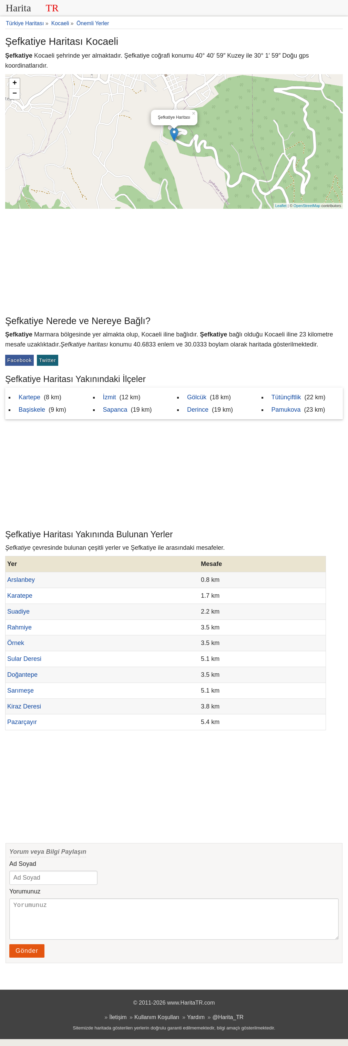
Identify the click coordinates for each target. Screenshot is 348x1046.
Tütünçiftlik (286, 397)
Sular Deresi (24, 658)
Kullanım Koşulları (156, 1024)
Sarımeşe (20, 690)
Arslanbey (21, 579)
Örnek (15, 642)
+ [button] (14, 83)
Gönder (27, 957)
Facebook (19, 360)
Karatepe (19, 595)
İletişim (117, 1024)
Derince (197, 409)
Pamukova (286, 409)
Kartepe (29, 397)
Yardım (196, 1024)
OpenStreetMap (307, 206)
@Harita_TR (228, 1024)
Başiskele (32, 409)
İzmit (109, 397)
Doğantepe (22, 674)
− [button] (14, 94)
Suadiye (18, 611)
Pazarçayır (22, 721)
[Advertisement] (174, 260)
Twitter (47, 360)
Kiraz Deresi (24, 706)
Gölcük (196, 397)
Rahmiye (19, 627)
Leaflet (281, 206)
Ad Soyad (22, 863)
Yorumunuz (24, 891)
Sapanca (115, 409)
